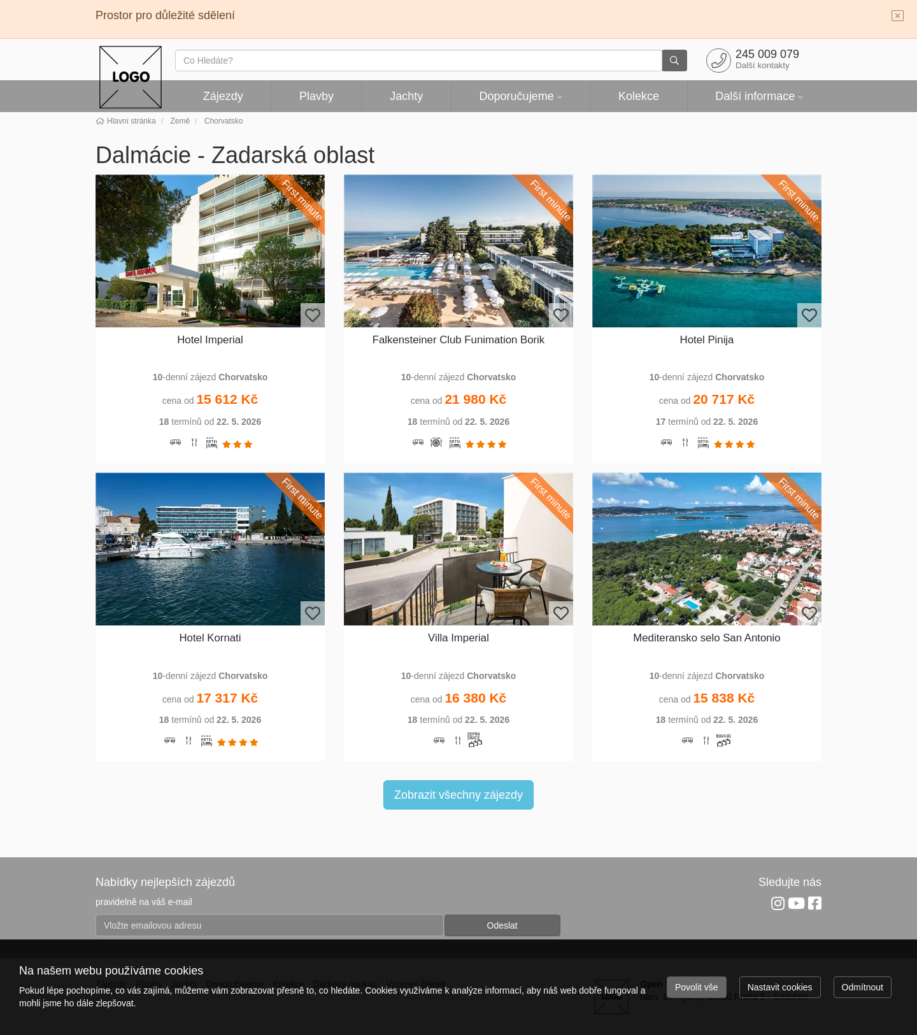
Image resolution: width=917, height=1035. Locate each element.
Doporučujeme (517, 96)
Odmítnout (862, 987)
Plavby (316, 96)
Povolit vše (696, 987)
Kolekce (638, 96)
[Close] (898, 17)
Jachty (406, 96)
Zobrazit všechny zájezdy (458, 795)
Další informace (755, 96)
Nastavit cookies (780, 987)
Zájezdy (223, 96)
